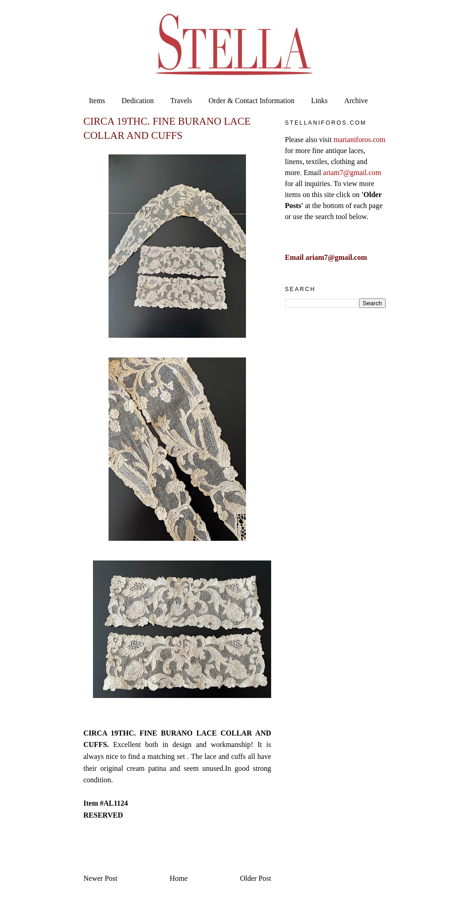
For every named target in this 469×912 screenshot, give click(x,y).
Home (179, 878)
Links (319, 100)
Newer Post (100, 878)
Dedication (138, 100)
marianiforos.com (359, 139)
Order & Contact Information (251, 100)
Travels (181, 100)
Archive (356, 100)
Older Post (255, 878)
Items (97, 100)
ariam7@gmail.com (352, 172)
